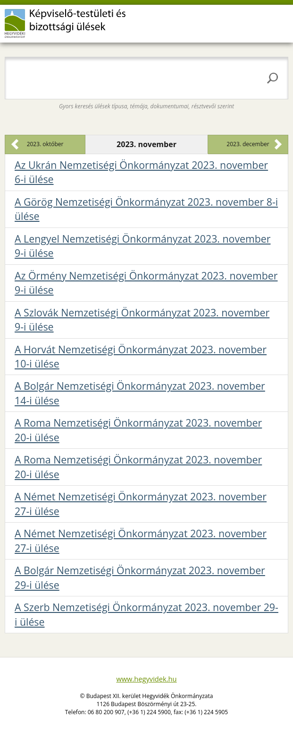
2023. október (45, 144)
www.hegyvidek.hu (146, 678)
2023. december (247, 144)
